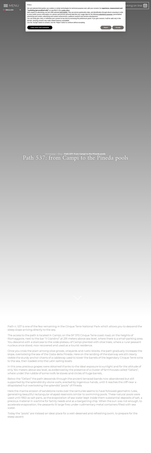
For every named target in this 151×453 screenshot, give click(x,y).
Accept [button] (118, 27)
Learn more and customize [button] (40, 27)
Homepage (50, 154)
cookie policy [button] (65, 10)
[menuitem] (13, 9)
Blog (60, 154)
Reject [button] (106, 27)
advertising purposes (105, 14)
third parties (63, 12)
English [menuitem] (10, 10)
